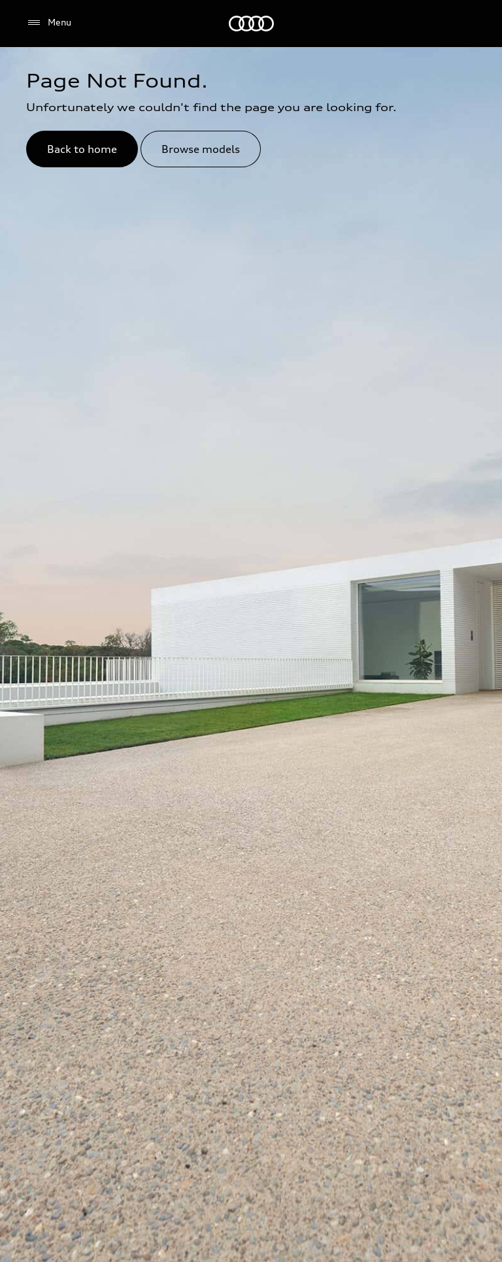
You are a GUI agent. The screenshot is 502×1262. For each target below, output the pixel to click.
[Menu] (48, 23)
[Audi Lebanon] (251, 23)
